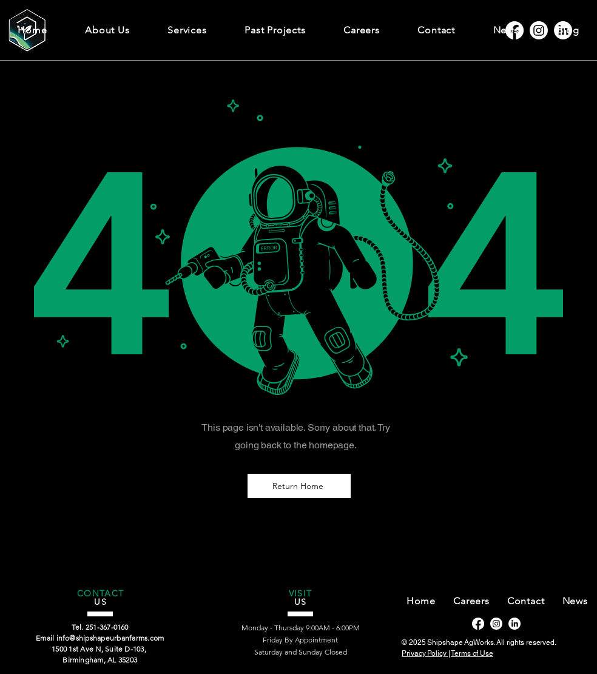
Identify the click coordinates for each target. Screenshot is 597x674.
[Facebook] (478, 624)
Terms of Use (472, 653)
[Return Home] (299, 486)
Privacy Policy (425, 653)
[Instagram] (496, 624)
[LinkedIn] (514, 624)
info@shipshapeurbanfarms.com (110, 637)
